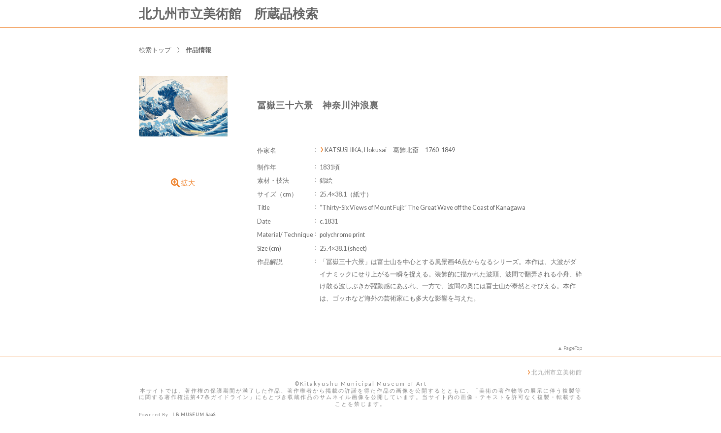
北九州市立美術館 (556, 371)
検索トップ (155, 50)
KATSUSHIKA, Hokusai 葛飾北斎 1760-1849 (390, 150)
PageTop (572, 348)
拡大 (183, 182)
